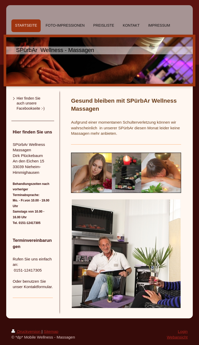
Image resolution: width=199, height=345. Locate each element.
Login (183, 331)
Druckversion (26, 331)
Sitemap (51, 331)
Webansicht (177, 337)
